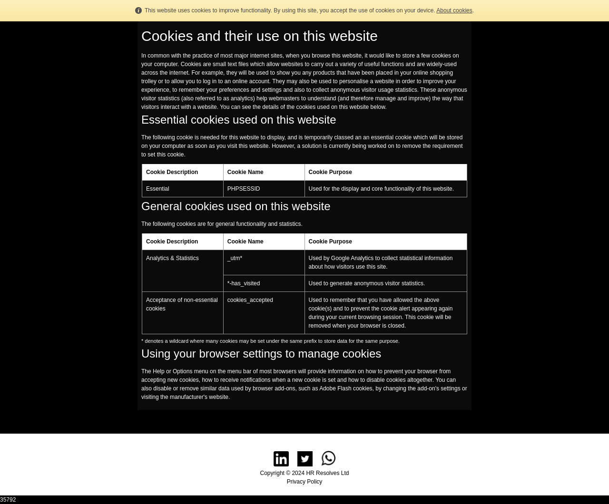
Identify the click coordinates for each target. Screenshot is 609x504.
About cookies (454, 10)
